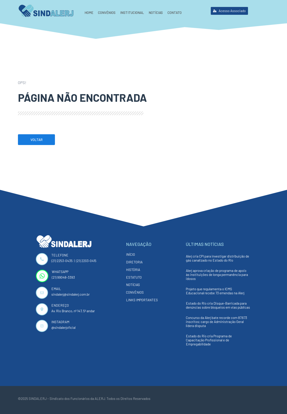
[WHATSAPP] (42, 276)
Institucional (132, 13)
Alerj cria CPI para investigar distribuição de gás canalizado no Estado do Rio (217, 258)
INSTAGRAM (60, 322)
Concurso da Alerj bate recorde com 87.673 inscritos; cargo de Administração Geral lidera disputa (216, 322)
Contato (174, 13)
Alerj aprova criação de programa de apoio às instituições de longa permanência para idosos (217, 275)
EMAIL (56, 289)
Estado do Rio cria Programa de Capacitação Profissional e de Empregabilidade (209, 340)
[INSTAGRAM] (42, 326)
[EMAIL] (42, 293)
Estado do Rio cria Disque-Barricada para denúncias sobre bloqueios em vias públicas (218, 305)
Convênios (106, 13)
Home (89, 13)
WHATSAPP (60, 272)
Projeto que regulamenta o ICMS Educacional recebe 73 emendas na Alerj (215, 291)
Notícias (156, 13)
